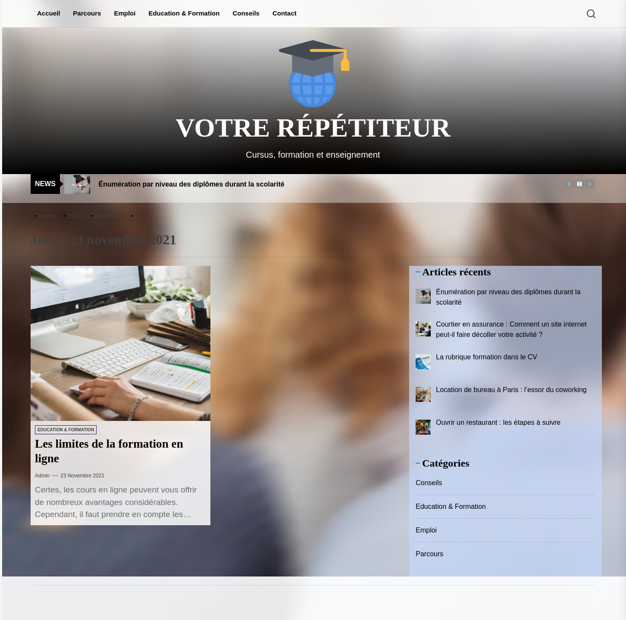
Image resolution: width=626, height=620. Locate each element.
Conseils (246, 13)
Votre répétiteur (313, 127)
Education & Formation (183, 13)
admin (42, 476)
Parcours (87, 13)
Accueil (48, 13)
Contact (284, 13)
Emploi (124, 13)
